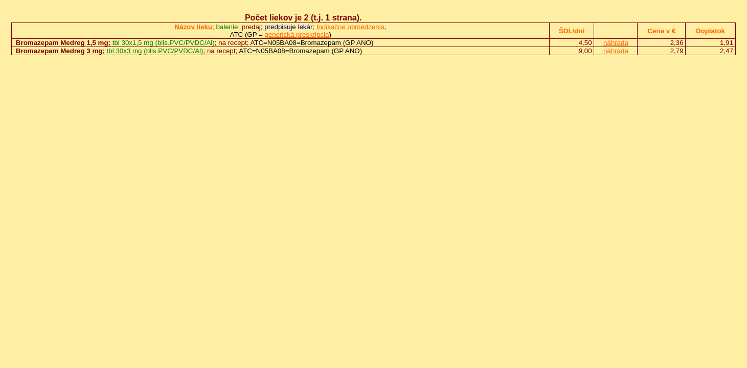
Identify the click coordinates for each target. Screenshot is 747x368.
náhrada (615, 43)
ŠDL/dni (571, 31)
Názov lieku (193, 27)
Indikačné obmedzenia (350, 27)
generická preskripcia (297, 34)
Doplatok (710, 31)
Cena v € (661, 31)
